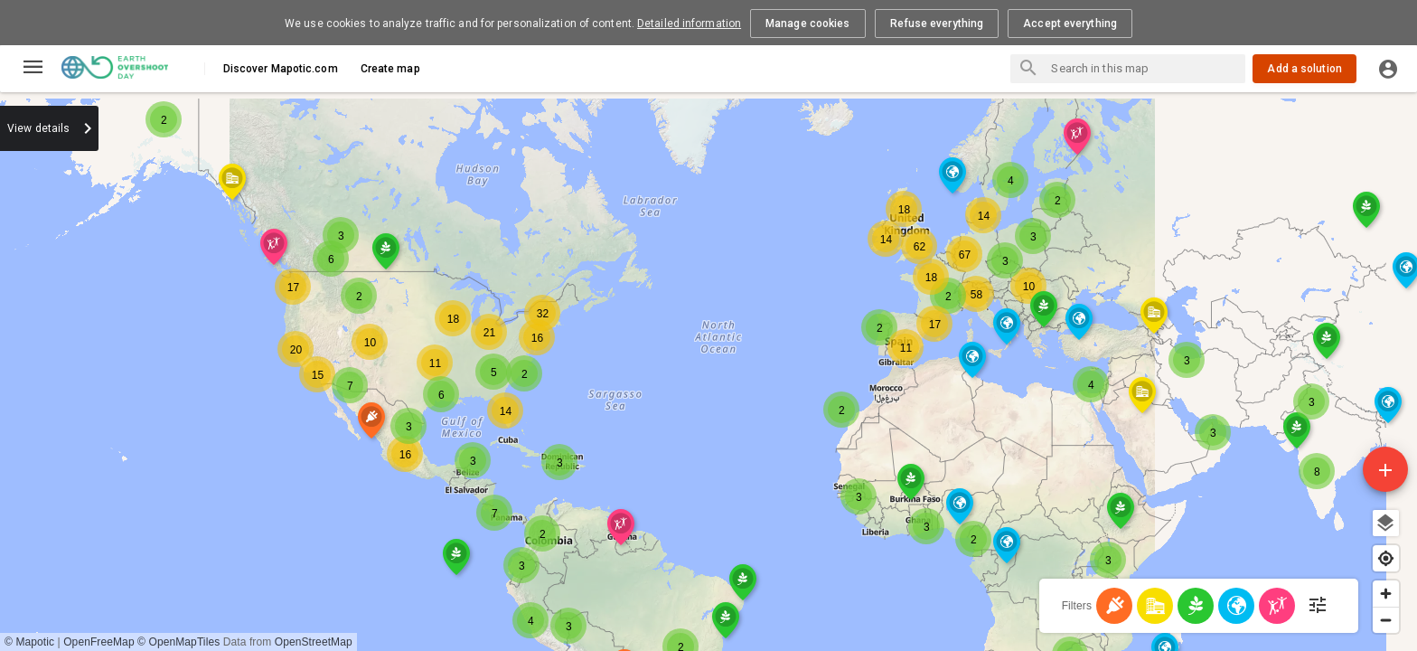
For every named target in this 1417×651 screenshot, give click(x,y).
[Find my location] (1386, 558)
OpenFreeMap (464, 642)
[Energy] (1114, 606)
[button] (524, 211)
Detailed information (689, 23)
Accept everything (1070, 23)
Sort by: (223, 128)
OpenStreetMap (679, 642)
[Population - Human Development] (1277, 606)
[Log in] (1388, 68)
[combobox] (298, 129)
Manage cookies (807, 23)
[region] (891, 371)
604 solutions (63, 162)
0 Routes (157, 162)
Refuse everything (937, 23)
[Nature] (1236, 606)
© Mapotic (395, 642)
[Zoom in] (1386, 593)
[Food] (1196, 606)
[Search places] (1028, 69)
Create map (390, 68)
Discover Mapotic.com (280, 68)
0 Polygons (244, 162)
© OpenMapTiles (544, 642)
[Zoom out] (1386, 620)
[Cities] (1155, 606)
